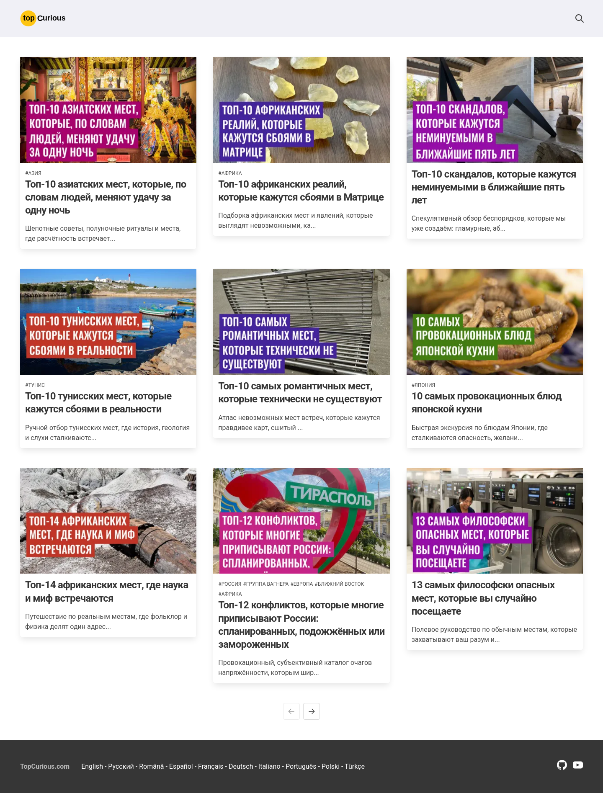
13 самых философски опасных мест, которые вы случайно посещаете (483, 598)
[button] (580, 18)
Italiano (269, 766)
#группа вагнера (266, 584)
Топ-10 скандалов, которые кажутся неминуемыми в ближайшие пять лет (494, 187)
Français (211, 766)
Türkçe (355, 766)
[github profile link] (562, 768)
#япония (424, 385)
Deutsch (241, 766)
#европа (301, 584)
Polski (331, 766)
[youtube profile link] (578, 768)
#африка (230, 173)
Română (151, 766)
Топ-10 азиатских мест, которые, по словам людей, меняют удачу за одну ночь (105, 197)
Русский (121, 766)
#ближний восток (339, 584)
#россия (229, 584)
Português (301, 766)
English (92, 766)
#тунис (35, 385)
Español (181, 766)
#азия (33, 173)
